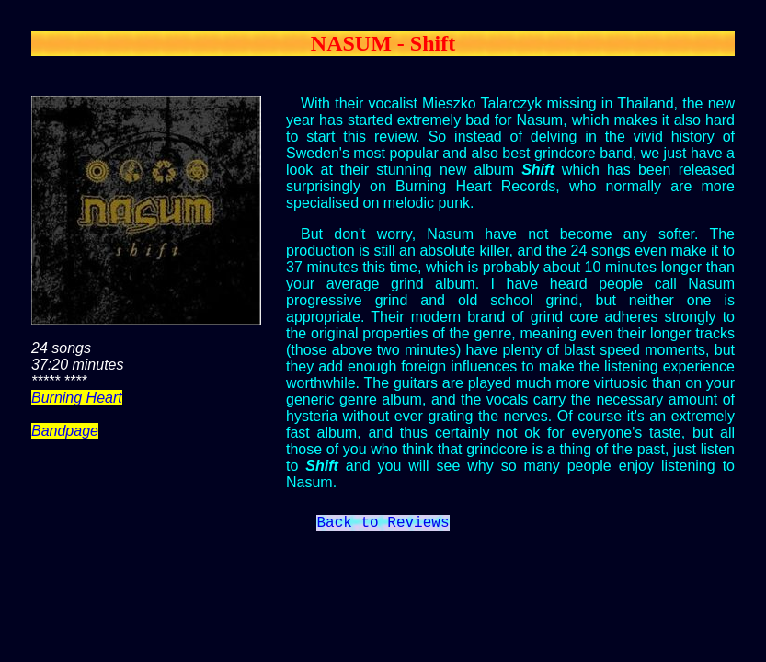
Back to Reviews (382, 525)
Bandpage (64, 431)
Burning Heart (76, 397)
